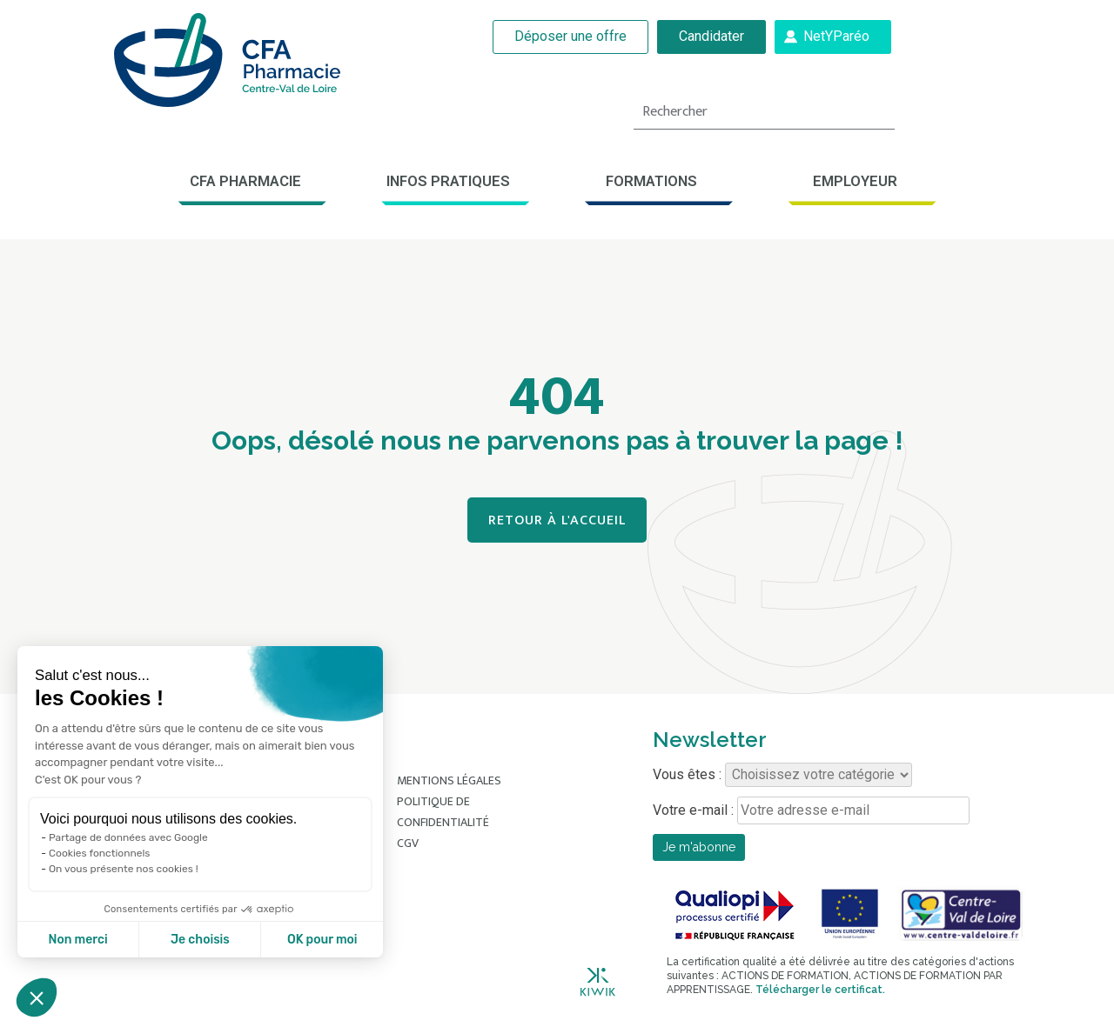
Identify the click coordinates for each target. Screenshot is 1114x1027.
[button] (36, 997)
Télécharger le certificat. (820, 990)
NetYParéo (836, 36)
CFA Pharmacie (245, 181)
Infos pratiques (448, 181)
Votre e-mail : (811, 810)
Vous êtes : (782, 775)
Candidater (711, 36)
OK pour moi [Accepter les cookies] (322, 939)
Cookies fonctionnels (100, 853)
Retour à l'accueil (557, 520)
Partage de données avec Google (128, 837)
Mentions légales (449, 780)
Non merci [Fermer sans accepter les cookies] (77, 939)
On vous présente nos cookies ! (123, 869)
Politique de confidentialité (443, 811)
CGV (408, 843)
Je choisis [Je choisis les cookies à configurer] (200, 939)
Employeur (855, 181)
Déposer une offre (570, 36)
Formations (651, 181)
